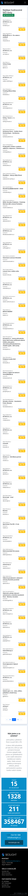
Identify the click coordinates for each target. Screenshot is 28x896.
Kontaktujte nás (14, 842)
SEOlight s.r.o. (20, 893)
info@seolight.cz (14, 837)
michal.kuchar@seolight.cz (13, 861)
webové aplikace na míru (22, 894)
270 (10, 719)
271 (14, 719)
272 (18, 719)
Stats (26, 893)
